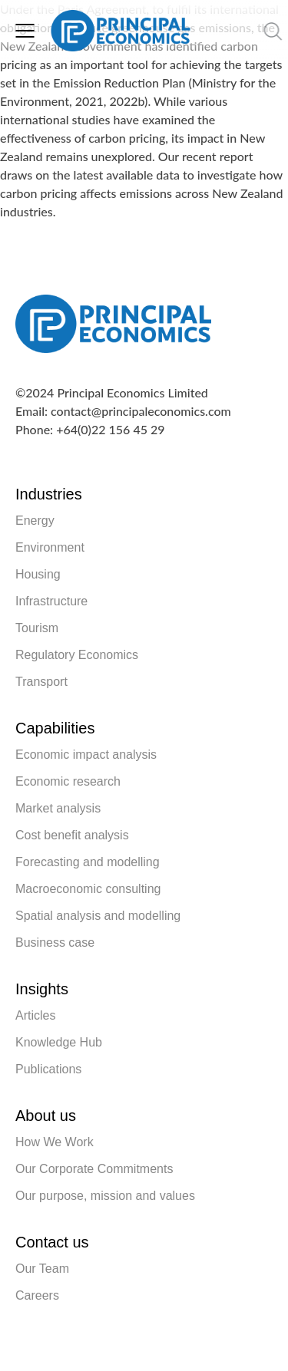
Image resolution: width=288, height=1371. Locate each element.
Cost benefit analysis (72, 835)
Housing (38, 574)
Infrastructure (51, 601)
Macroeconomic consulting (88, 888)
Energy (35, 520)
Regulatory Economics (76, 654)
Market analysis (58, 808)
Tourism (36, 627)
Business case (54, 942)
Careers (37, 1295)
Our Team (42, 1268)
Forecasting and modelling (87, 861)
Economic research (68, 781)
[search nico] (235, 30)
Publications (48, 1069)
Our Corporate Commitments (94, 1168)
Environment (49, 547)
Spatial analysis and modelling (97, 915)
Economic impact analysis (86, 754)
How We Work (54, 1142)
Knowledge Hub (58, 1042)
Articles (35, 1015)
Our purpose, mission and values (105, 1195)
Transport (41, 681)
